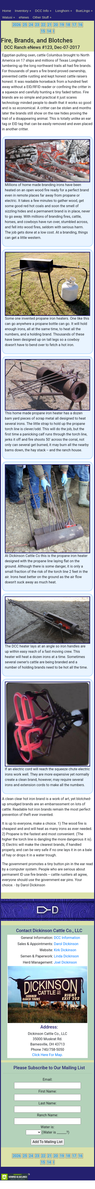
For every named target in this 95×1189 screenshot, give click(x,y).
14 (49, 31)
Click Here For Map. (47, 1055)
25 (25, 25)
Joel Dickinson (65, 962)
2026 (17, 25)
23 (37, 25)
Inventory (21, 11)
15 (43, 31)
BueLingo (83, 11)
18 (68, 25)
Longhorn (62, 11)
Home (6, 11)
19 (62, 25)
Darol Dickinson (66, 944)
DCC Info (42, 11)
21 (49, 25)
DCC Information (67, 938)
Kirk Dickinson (65, 950)
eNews (24, 17)
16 (80, 25)
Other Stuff (41, 17)
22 (43, 25)
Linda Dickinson (66, 956)
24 (31, 25)
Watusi (7, 17)
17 (74, 25)
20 (56, 25)
